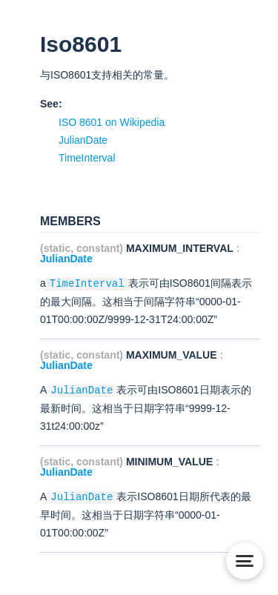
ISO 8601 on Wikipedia (112, 122)
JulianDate (83, 140)
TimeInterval (87, 158)
